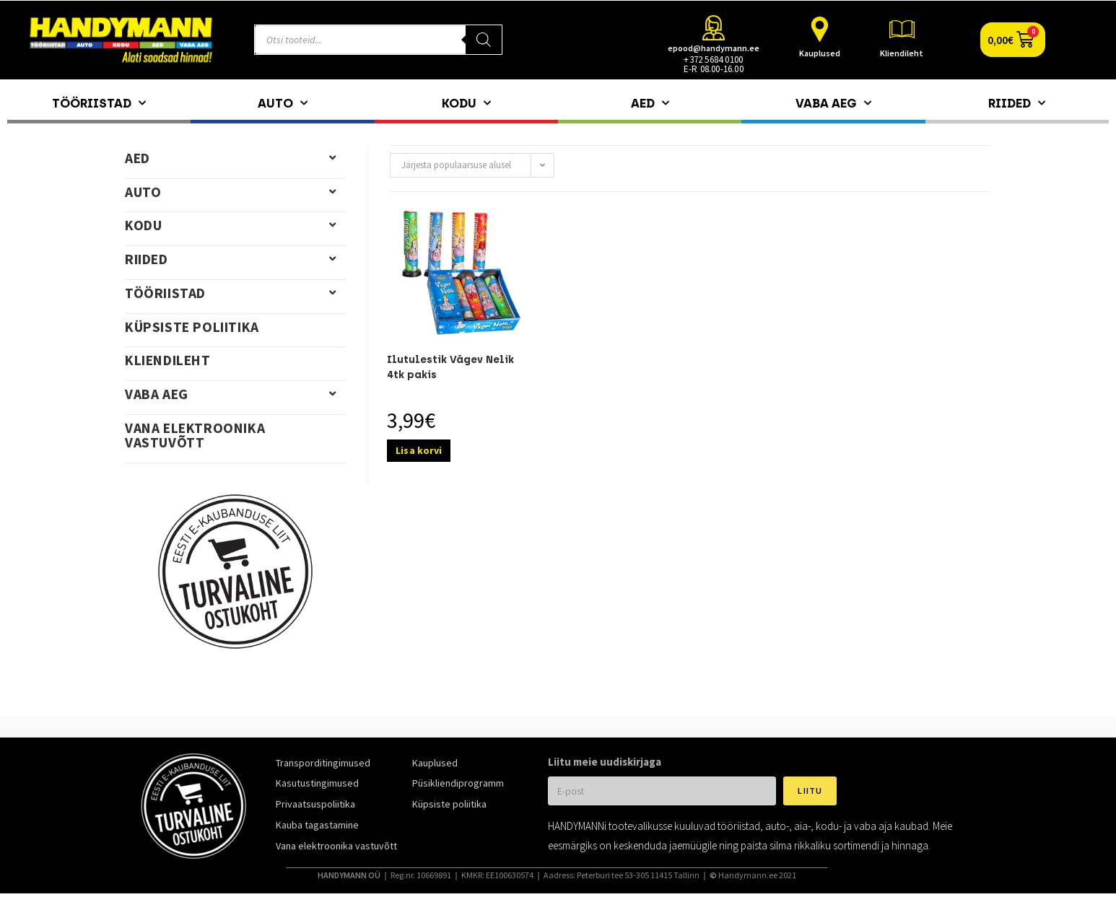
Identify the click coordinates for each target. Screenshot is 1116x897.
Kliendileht (901, 53)
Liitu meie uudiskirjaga (604, 762)
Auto (283, 103)
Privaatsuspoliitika (315, 803)
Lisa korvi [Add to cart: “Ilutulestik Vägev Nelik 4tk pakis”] (419, 450)
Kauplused (819, 53)
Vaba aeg (833, 103)
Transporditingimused (323, 762)
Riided (1016, 103)
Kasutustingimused (317, 782)
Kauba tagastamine (317, 824)
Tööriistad (99, 103)
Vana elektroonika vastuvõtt (195, 435)
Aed (650, 103)
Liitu (810, 790)
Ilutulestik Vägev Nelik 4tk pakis (450, 367)
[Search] (484, 39)
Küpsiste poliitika (192, 327)
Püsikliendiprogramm (458, 782)
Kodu (466, 103)
